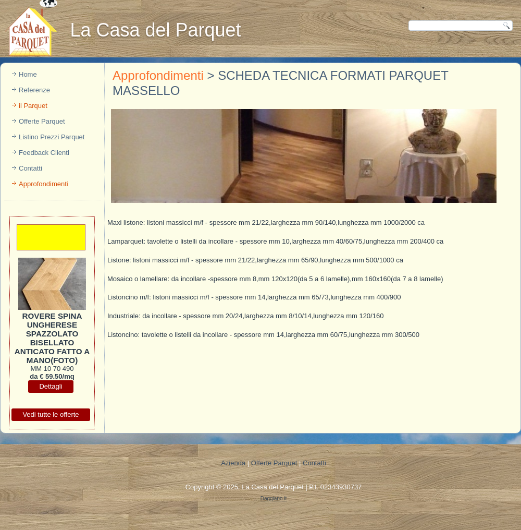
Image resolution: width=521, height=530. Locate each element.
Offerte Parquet (42, 121)
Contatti (30, 168)
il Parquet (33, 106)
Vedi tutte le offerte (50, 414)
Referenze (34, 90)
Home (28, 74)
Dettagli (50, 386)
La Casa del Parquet (155, 30)
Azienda (233, 463)
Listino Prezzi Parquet (51, 137)
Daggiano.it (273, 498)
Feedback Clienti (44, 152)
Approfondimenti (43, 184)
